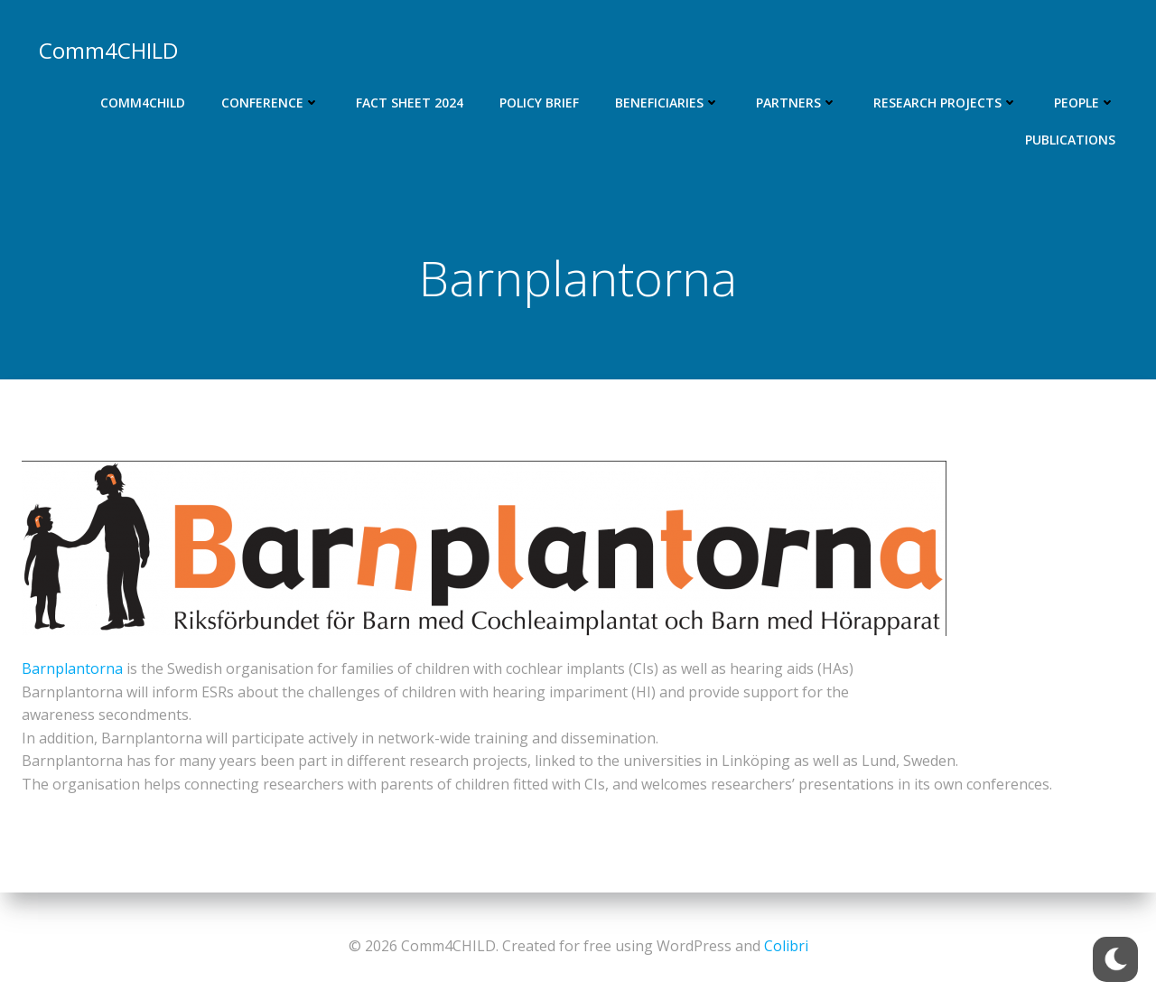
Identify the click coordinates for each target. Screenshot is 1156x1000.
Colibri (786, 946)
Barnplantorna (72, 670)
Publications (1071, 138)
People (1085, 101)
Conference (271, 101)
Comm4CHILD (143, 101)
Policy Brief (540, 101)
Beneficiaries (668, 101)
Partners (797, 101)
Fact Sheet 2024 (410, 101)
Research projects (946, 101)
